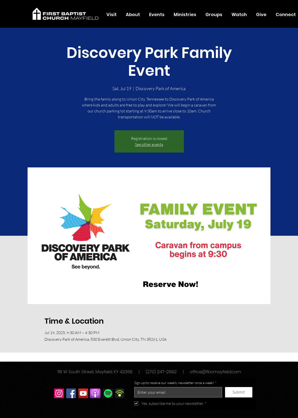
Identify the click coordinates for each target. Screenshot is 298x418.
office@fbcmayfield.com (215, 372)
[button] (133, 14)
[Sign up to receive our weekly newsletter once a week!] (176, 392)
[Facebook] (71, 393)
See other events (149, 144)
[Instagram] (59, 393)
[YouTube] (83, 393)
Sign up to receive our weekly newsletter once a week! (175, 382)
